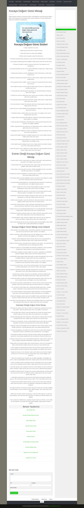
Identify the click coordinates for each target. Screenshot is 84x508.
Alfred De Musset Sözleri (62, 135)
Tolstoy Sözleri (60, 265)
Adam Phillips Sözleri (30, 423)
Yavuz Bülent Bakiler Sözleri (63, 210)
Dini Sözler (59, 1)
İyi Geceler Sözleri (13, 4)
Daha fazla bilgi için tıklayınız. (54, 505)
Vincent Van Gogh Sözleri (62, 237)
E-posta (34, 486)
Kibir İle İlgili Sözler (31, 413)
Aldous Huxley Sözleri (62, 153)
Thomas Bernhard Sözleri (62, 271)
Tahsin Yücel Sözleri (61, 274)
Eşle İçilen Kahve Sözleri (30, 429)
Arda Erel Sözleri (60, 74)
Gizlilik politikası (35, 502)
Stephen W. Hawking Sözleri (63, 310)
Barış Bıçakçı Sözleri (61, 35)
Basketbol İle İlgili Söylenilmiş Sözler (30, 418)
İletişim (50, 502)
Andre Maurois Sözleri (62, 141)
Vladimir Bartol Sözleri (62, 234)
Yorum (12, 477)
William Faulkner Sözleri (62, 225)
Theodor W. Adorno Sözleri (63, 258)
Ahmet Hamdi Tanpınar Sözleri (63, 183)
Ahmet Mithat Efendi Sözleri (63, 180)
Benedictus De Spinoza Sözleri (63, 89)
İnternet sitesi (13, 490)
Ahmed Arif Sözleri (61, 189)
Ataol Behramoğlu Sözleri (62, 116)
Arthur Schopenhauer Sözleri (63, 56)
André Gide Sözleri (61, 101)
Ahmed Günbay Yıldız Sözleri (63, 186)
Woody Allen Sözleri (61, 283)
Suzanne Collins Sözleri (62, 289)
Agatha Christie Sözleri (62, 192)
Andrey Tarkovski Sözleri (62, 95)
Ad (11, 486)
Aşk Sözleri (52, 1)
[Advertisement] (65, 21)
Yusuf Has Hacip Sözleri (62, 204)
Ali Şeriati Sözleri (60, 120)
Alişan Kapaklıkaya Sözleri (63, 113)
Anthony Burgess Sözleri (62, 86)
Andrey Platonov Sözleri (62, 98)
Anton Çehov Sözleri (61, 80)
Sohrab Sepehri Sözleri (62, 328)
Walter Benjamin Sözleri (62, 286)
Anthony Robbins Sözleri (62, 83)
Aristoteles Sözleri (61, 68)
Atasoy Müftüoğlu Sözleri (62, 50)
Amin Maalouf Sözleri (61, 110)
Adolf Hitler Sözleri (61, 198)
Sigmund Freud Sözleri (62, 334)
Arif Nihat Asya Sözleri (62, 71)
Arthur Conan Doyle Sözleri (63, 59)
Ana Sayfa (11, 1)
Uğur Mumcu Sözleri (61, 246)
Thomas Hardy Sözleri (62, 255)
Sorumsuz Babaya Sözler (30, 450)
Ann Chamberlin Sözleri (62, 92)
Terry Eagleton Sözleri (62, 268)
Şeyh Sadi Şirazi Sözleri (62, 277)
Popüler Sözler (35, 1)
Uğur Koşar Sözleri (61, 249)
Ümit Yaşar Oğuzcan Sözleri (63, 243)
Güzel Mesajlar (26, 1)
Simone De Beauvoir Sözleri (63, 331)
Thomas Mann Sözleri (31, 434)
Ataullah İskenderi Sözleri (62, 47)
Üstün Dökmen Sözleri (62, 240)
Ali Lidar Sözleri (60, 123)
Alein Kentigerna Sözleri (62, 150)
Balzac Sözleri (60, 38)
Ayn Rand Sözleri (61, 104)
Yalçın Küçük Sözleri (61, 216)
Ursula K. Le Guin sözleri (62, 295)
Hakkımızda (44, 502)
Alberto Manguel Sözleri (62, 156)
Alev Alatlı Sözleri (61, 174)
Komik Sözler (41, 4)
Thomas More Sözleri (61, 252)
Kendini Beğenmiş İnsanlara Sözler (31, 445)
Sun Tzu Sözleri (60, 292)
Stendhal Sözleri (60, 319)
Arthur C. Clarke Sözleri (62, 62)
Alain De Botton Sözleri (62, 162)
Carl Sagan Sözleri (61, 65)
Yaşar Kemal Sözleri (61, 213)
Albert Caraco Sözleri (61, 159)
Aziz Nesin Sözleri (61, 41)
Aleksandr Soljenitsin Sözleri (63, 144)
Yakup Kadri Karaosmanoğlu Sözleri (65, 219)
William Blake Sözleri (61, 228)
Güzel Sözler (18, 1)
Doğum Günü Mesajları (16, 8)
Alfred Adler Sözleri (61, 138)
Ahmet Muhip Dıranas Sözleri (63, 177)
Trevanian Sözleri (61, 298)
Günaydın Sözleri (68, 1)
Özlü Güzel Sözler (23, 4)
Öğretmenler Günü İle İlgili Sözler (31, 455)
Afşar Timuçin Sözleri (61, 195)
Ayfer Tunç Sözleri (61, 44)
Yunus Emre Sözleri (61, 207)
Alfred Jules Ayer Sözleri (62, 129)
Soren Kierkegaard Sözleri (62, 322)
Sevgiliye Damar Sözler (31, 461)
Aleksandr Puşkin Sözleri (62, 147)
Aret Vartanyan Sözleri (62, 132)
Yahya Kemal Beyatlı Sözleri (63, 222)
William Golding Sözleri (62, 280)
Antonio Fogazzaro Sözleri (63, 77)
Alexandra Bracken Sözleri (63, 171)
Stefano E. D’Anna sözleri (62, 325)
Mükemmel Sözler (31, 439)
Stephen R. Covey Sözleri (62, 316)
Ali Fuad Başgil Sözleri (62, 126)
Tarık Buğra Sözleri (61, 304)
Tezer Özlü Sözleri (61, 307)
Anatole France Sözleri (62, 107)
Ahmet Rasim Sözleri (61, 168)
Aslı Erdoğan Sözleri (61, 53)
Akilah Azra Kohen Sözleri (62, 165)
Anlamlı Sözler (44, 1)
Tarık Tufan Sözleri (61, 313)
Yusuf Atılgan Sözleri (61, 231)
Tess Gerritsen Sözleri (62, 262)
